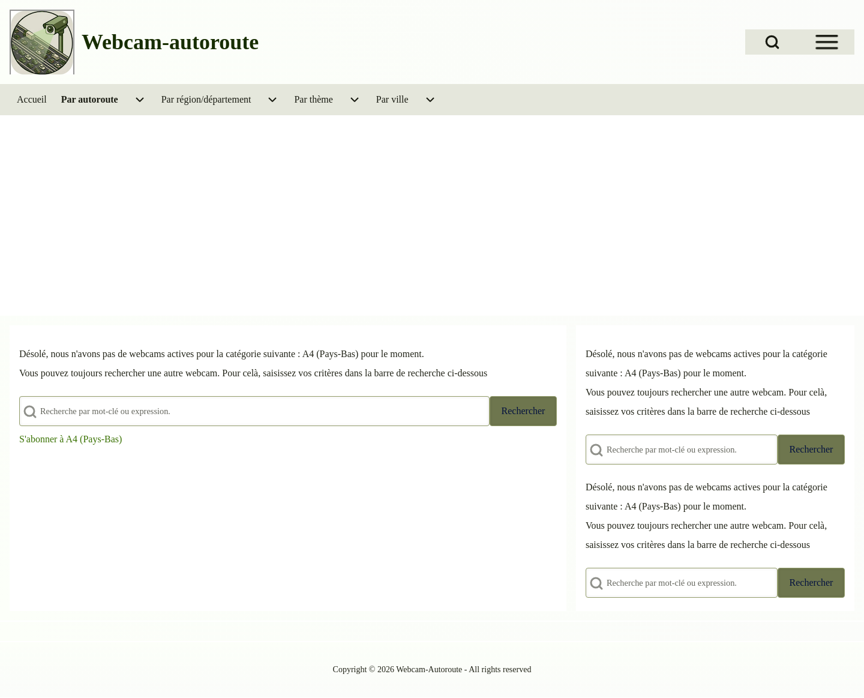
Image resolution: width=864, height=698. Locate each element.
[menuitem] (32, 99)
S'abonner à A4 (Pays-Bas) (70, 439)
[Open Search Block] (772, 42)
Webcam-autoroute (170, 42)
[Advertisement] (432, 205)
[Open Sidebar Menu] (826, 42)
